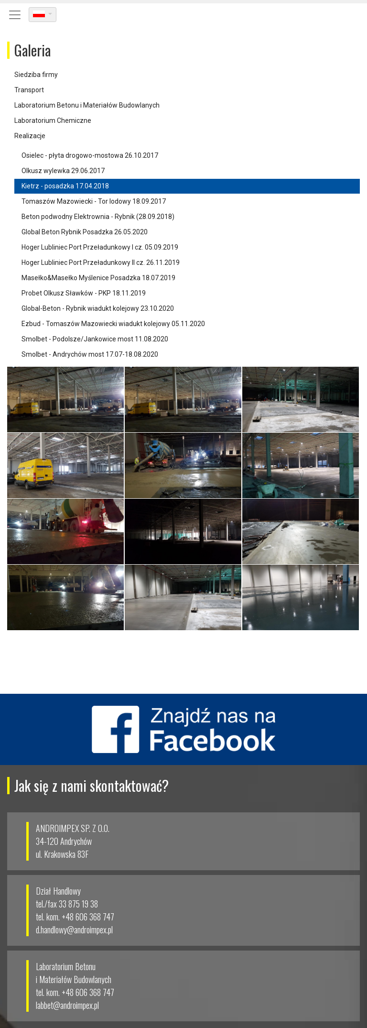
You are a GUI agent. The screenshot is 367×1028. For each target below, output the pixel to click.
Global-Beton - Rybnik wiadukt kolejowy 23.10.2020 (98, 308)
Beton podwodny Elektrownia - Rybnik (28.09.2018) (98, 216)
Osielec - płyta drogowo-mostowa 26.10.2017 (90, 155)
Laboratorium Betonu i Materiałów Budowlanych (87, 105)
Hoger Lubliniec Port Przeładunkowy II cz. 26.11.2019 (101, 262)
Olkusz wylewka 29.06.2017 (63, 171)
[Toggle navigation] (15, 15)
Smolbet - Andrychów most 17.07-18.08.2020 (90, 354)
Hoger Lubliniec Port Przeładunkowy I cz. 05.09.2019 (100, 247)
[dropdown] (42, 14)
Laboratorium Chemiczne (52, 120)
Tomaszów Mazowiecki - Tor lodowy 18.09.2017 (94, 201)
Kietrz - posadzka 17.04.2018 (65, 186)
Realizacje (29, 136)
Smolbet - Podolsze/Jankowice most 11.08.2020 (95, 339)
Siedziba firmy (36, 74)
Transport (29, 90)
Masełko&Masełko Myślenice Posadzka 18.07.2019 (98, 278)
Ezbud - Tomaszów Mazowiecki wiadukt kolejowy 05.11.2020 (113, 324)
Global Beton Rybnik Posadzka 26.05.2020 (85, 232)
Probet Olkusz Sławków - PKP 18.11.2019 (84, 293)
